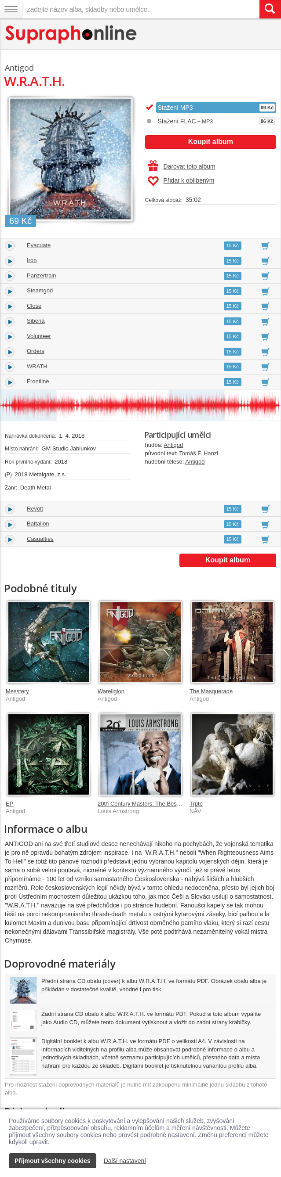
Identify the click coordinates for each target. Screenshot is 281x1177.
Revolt (35, 508)
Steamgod (40, 290)
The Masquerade (211, 691)
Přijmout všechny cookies (53, 1160)
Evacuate (39, 245)
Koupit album (210, 141)
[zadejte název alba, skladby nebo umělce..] (140, 9)
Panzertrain (41, 275)
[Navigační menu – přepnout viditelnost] (11, 9)
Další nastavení (125, 1160)
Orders (35, 351)
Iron (31, 260)
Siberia (35, 320)
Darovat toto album (181, 166)
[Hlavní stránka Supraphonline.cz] (71, 34)
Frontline (38, 381)
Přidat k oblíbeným (181, 181)
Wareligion (111, 691)
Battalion (38, 523)
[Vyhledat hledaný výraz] (270, 9)
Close (34, 305)
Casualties (40, 539)
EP (9, 803)
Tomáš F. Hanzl (198, 453)
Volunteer (39, 336)
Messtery (17, 691)
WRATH (37, 366)
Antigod (173, 445)
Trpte (196, 803)
